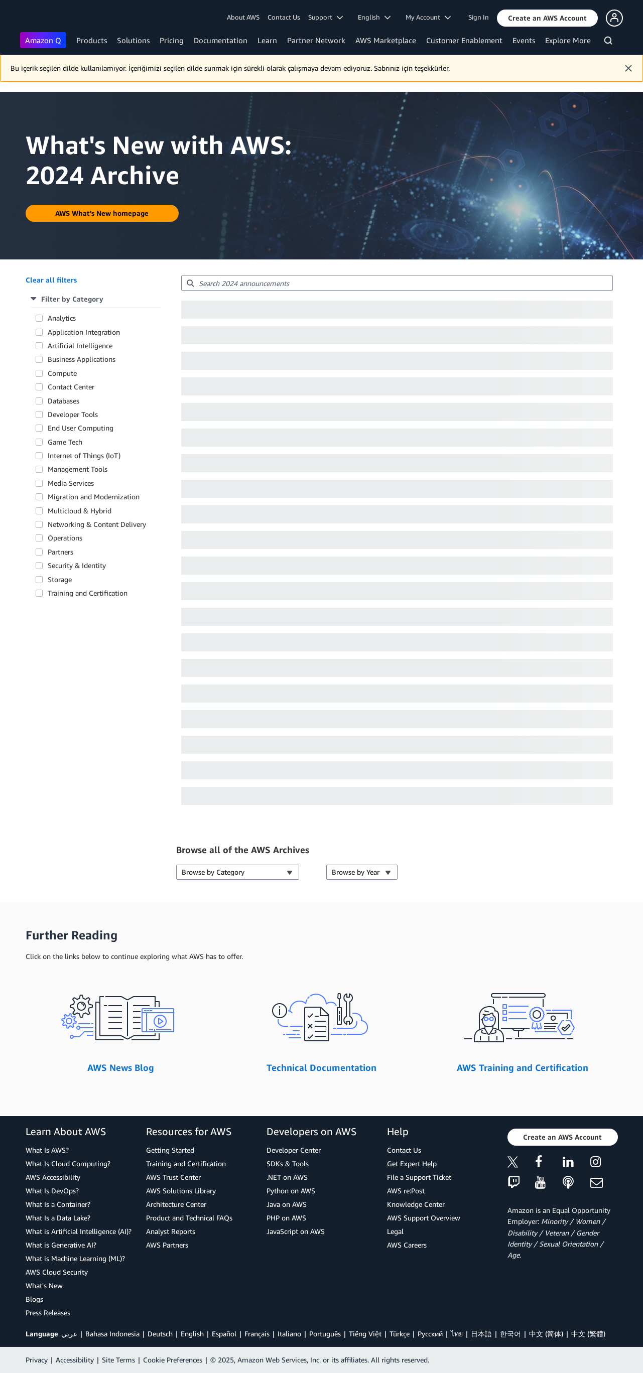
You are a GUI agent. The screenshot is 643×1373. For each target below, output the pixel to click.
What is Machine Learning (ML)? (75, 1258)
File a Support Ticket (419, 1177)
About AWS (243, 17)
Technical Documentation (321, 1067)
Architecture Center (176, 1204)
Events (523, 40)
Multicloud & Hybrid (79, 510)
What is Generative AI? (61, 1245)
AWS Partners (167, 1245)
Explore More (568, 40)
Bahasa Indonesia (112, 1333)
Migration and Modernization (94, 496)
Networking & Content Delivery (97, 524)
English (192, 1333)
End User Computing (80, 428)
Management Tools (77, 469)
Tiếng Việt (365, 1333)
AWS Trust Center (173, 1177)
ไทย (457, 1333)
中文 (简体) (546, 1333)
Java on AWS (287, 1204)
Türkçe (400, 1333)
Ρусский (430, 1333)
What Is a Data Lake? (58, 1217)
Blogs (34, 1299)
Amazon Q (43, 40)
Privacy (37, 1359)
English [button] (374, 17)
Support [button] (325, 17)
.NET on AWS (287, 1177)
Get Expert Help (412, 1163)
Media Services (71, 483)
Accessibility (75, 1359)
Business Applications (81, 359)
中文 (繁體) (588, 1333)
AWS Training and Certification (522, 1067)
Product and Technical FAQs (189, 1217)
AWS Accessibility (53, 1177)
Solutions (133, 40)
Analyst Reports (170, 1231)
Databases (63, 400)
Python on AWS (291, 1190)
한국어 (510, 1333)
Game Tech (65, 442)
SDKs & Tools (288, 1163)
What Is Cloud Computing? (68, 1163)
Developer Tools (73, 414)
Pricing (172, 40)
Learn (267, 40)
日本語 (481, 1333)
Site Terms (118, 1359)
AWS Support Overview (423, 1217)
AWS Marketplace (385, 40)
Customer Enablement (464, 40)
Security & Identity (77, 565)
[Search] (609, 42)
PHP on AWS (286, 1217)
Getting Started (170, 1150)
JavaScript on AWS (296, 1231)
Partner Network (316, 40)
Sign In (478, 17)
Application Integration (84, 332)
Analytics (62, 318)
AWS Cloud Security (57, 1272)
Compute (62, 373)
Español (224, 1333)
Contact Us (284, 17)
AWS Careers (407, 1245)
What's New (44, 1285)
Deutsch (160, 1333)
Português (325, 1333)
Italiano (289, 1333)
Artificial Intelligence (80, 345)
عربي (69, 1333)
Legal (395, 1231)
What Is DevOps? (52, 1190)
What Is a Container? (58, 1204)
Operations (65, 537)
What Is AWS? (47, 1150)
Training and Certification (87, 593)
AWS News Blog (120, 1067)
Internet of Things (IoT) (84, 455)
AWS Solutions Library (181, 1190)
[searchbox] (397, 283)
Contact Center (71, 386)
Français (257, 1333)
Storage (60, 579)
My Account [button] (428, 17)
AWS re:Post (406, 1190)
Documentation (220, 40)
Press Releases (48, 1312)
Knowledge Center (416, 1204)
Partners (60, 551)
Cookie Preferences (172, 1359)
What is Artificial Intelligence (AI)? (79, 1231)
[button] (547, 18)
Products (91, 40)
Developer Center (294, 1150)
